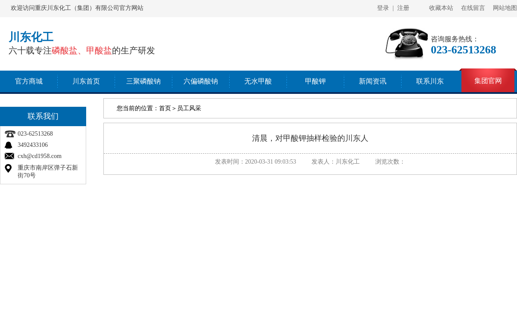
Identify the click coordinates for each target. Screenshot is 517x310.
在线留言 (473, 8)
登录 (383, 8)
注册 (403, 8)
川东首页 (86, 81)
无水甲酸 (258, 81)
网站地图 (505, 8)
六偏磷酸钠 (201, 81)
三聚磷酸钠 (143, 81)
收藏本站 (441, 8)
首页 (165, 108)
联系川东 (430, 81)
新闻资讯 (372, 81)
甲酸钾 (315, 81)
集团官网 (488, 80)
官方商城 (29, 81)
